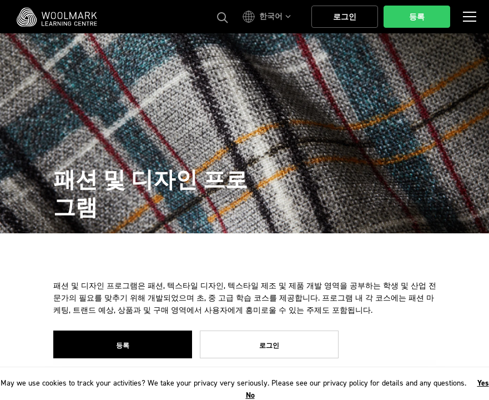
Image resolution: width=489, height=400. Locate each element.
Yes (483, 383)
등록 (122, 345)
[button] (268, 16)
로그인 (269, 345)
